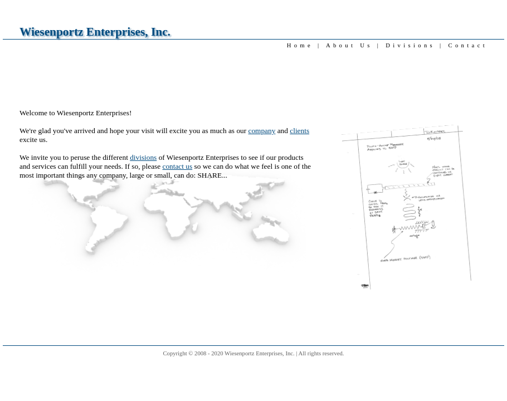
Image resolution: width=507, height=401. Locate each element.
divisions (143, 157)
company (262, 130)
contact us (177, 166)
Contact (468, 45)
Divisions (410, 45)
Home (300, 45)
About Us (349, 45)
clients (299, 130)
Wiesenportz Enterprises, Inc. (95, 31)
